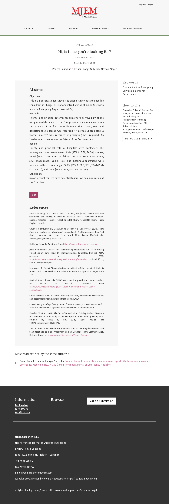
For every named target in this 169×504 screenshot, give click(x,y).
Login (150, 5)
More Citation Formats (137, 138)
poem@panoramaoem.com (37, 472)
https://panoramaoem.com (82, 478)
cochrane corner (133, 28)
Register (142, 5)
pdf (34, 195)
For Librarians (22, 412)
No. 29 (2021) (84, 44)
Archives (74, 28)
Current (51, 28)
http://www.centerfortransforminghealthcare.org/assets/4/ (58, 259)
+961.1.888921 (27, 460)
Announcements (101, 28)
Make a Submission (101, 401)
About (27, 28)
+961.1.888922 (27, 466)
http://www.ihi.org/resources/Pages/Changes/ (67, 335)
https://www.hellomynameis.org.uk (80, 244)
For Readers (21, 405)
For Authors (21, 409)
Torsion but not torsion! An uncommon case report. (93, 361)
